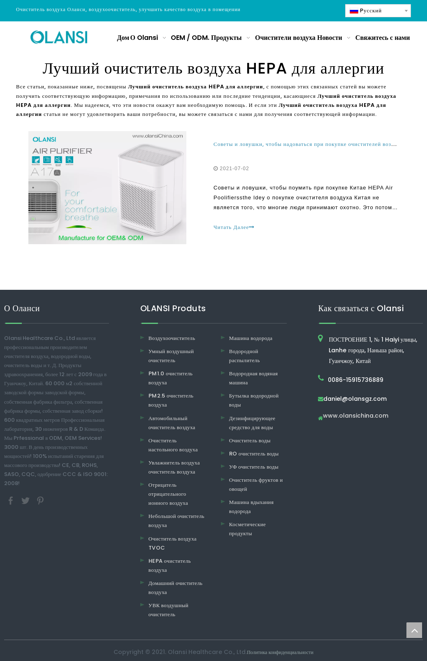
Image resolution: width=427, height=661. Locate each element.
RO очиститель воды (254, 454)
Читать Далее (234, 227)
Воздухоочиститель (172, 338)
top (414, 630)
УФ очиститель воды (253, 467)
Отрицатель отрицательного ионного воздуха (168, 494)
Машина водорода (251, 338)
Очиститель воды (250, 440)
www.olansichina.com (355, 416)
